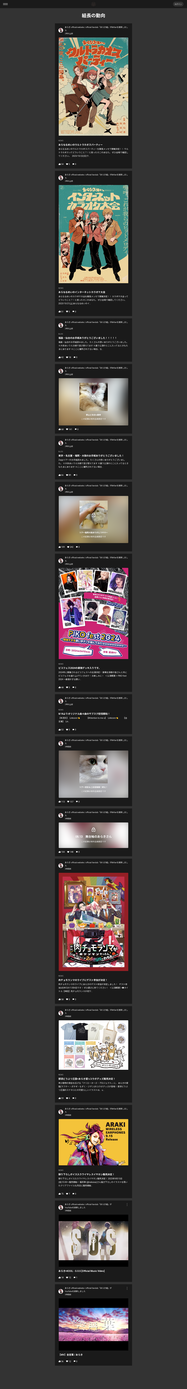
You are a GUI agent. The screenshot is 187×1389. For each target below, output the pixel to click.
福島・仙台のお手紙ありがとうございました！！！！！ (87, 338)
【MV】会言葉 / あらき (70, 1354)
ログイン (178, 4)
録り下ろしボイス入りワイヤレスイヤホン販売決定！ (86, 1174)
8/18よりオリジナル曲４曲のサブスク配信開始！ (84, 713)
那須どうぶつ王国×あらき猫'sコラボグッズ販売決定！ (86, 1078)
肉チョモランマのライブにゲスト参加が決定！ (83, 980)
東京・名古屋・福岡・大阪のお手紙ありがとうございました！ (91, 455)
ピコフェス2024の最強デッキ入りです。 (79, 668)
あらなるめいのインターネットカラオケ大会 (81, 292)
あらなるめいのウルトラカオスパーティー (80, 144)
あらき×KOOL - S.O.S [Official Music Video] (81, 1271)
